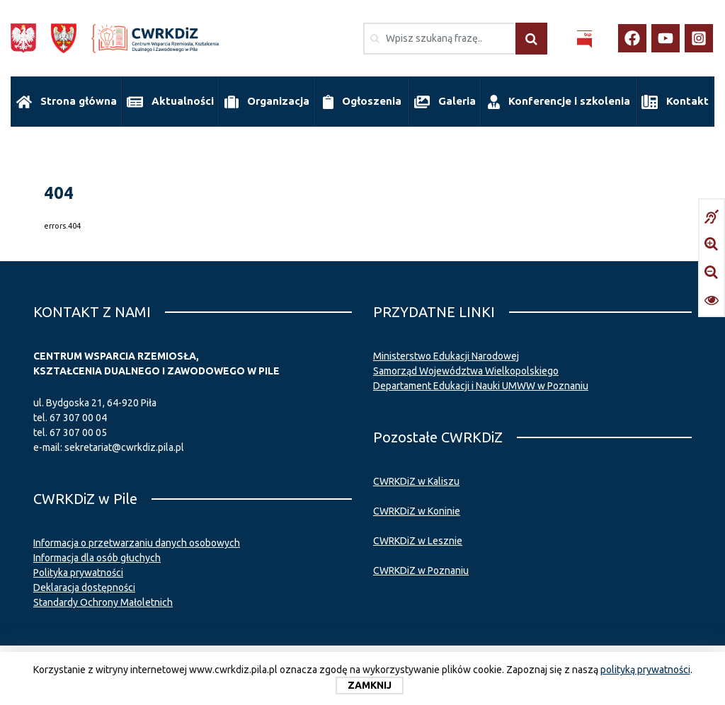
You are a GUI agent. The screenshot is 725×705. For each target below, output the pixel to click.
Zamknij (370, 685)
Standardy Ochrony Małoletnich (103, 599)
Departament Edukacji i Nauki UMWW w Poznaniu (480, 383)
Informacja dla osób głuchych (97, 555)
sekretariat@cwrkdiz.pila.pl (124, 444)
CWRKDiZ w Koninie (416, 508)
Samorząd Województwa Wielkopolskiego (466, 368)
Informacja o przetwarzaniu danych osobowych (136, 540)
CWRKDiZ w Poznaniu (421, 567)
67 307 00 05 (78, 429)
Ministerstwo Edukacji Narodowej (446, 353)
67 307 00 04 (78, 414)
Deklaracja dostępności (84, 584)
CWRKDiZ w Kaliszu (416, 478)
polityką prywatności (645, 669)
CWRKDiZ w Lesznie (417, 538)
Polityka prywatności (78, 569)
